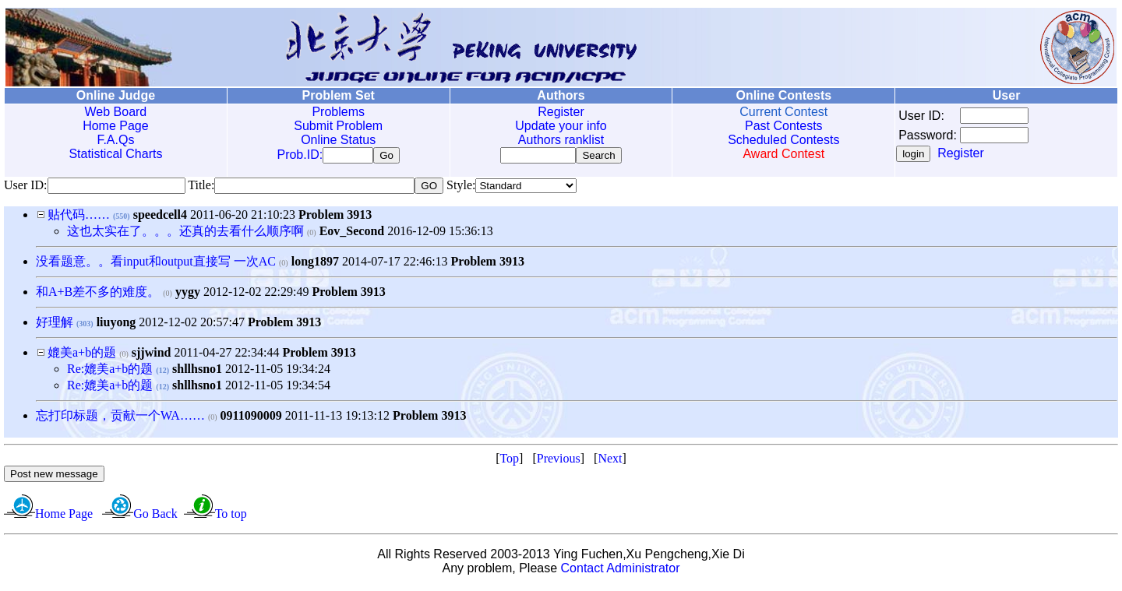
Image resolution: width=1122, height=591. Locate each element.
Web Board (116, 111)
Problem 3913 (335, 217)
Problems (338, 111)
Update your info (560, 125)
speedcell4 (160, 217)
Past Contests (784, 125)
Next (610, 461)
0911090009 (251, 418)
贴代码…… (79, 217)
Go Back (155, 516)
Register (561, 111)
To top (231, 516)
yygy (187, 294)
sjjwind (151, 355)
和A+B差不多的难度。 (98, 294)
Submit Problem (338, 125)
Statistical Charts (115, 153)
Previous (558, 461)
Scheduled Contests (783, 139)
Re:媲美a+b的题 (111, 371)
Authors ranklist (561, 139)
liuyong (116, 325)
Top (509, 461)
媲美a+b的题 (83, 355)
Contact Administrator (620, 571)
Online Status (338, 139)
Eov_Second (352, 234)
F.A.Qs (115, 139)
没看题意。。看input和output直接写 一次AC (156, 264)
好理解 (54, 325)
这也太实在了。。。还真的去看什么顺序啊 (185, 234)
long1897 (315, 264)
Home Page (116, 125)
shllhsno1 (197, 371)
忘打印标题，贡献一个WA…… (120, 418)
